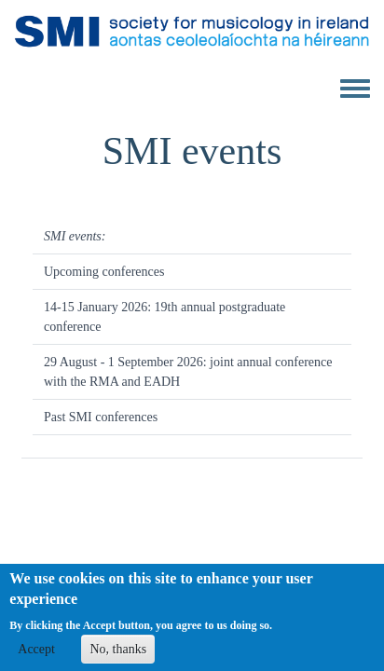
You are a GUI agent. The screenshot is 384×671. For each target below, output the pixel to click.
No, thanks (117, 655)
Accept (36, 655)
